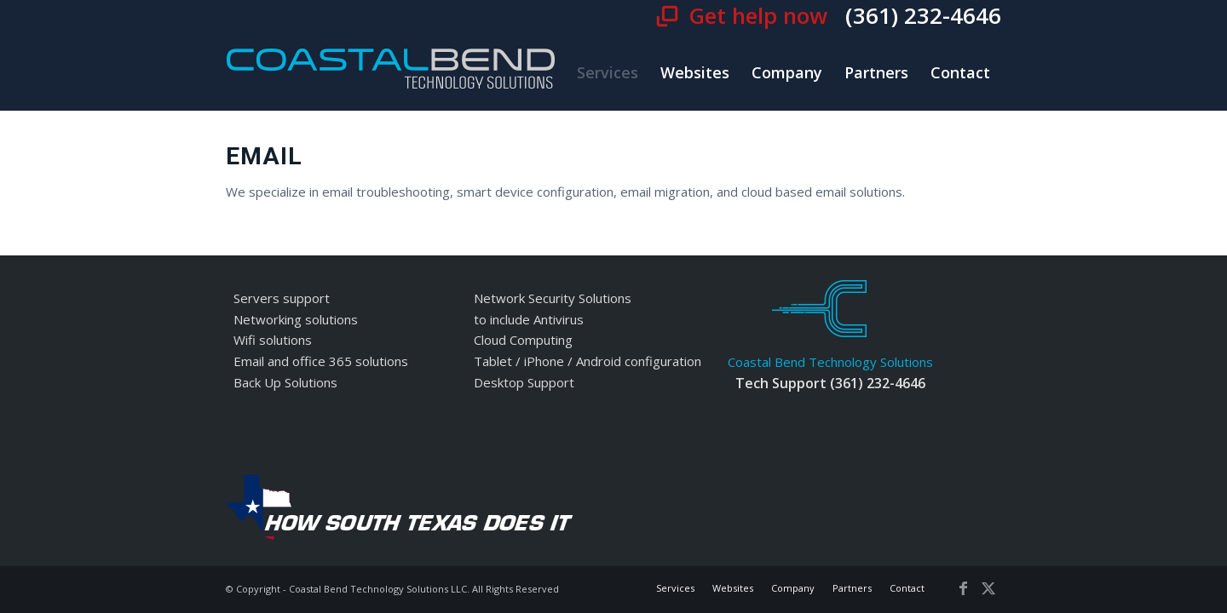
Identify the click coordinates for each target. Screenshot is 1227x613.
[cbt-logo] (391, 72)
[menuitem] (607, 72)
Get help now (760, 15)
